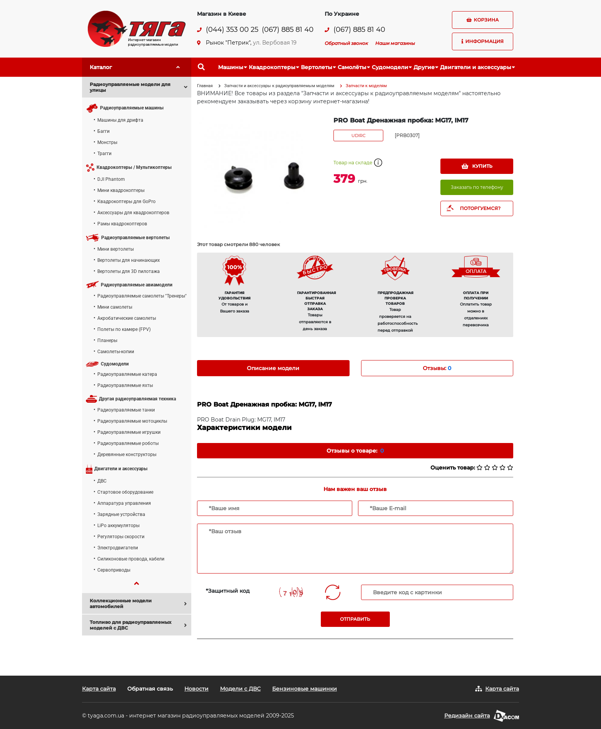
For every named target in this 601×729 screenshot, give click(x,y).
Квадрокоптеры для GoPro (126, 201)
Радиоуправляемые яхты (125, 385)
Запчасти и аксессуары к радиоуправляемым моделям (279, 85)
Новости (196, 688)
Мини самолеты (114, 307)
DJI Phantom (111, 179)
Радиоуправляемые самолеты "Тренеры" (142, 296)
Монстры (107, 142)
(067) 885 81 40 (288, 29)
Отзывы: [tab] (437, 368)
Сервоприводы (113, 570)
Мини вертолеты (115, 249)
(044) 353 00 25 (232, 29)
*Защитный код (228, 590)
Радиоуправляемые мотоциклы (132, 421)
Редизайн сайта (467, 715)
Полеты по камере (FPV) (124, 329)
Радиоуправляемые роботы (128, 443)
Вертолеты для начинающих (128, 260)
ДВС (102, 481)
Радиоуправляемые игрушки (129, 432)
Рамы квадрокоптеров (122, 223)
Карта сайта (99, 688)
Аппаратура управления (124, 503)
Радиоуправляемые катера (127, 374)
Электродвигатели (117, 547)
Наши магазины (395, 43)
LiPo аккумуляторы (118, 525)
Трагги (104, 153)
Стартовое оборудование (125, 492)
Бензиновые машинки (304, 688)
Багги (103, 131)
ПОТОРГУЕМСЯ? (480, 208)
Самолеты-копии (115, 351)
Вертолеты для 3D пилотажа (128, 271)
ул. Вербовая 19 (275, 42)
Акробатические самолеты (126, 318)
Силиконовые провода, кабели (130, 559)
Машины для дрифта (120, 120)
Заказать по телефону (477, 187)
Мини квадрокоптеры (121, 190)
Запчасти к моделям (366, 85)
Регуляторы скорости (121, 536)
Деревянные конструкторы (126, 454)
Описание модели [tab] (273, 368)
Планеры (107, 340)
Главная (205, 85)
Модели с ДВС (240, 688)
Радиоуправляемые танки (126, 410)
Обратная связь (150, 688)
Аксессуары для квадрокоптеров (133, 212)
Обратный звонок (346, 43)
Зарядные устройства (121, 514)
